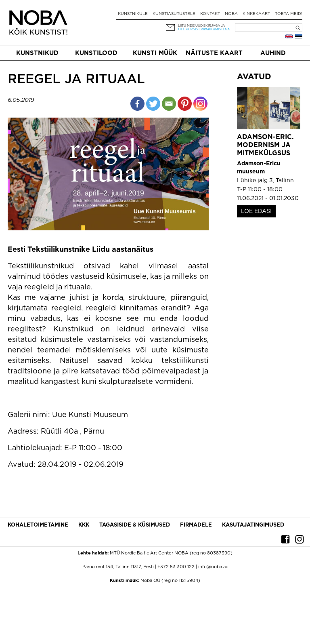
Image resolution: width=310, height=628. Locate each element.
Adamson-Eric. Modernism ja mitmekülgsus (265, 145)
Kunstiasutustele (174, 14)
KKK (83, 525)
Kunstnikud (37, 53)
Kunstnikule (133, 14)
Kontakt (210, 14)
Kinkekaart (256, 14)
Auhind (273, 53)
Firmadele (196, 525)
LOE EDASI (256, 211)
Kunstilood (96, 53)
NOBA (231, 14)
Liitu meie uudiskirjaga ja (201, 25)
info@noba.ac (213, 567)
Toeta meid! (288, 14)
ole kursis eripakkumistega (204, 29)
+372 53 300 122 (176, 567)
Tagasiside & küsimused (134, 525)
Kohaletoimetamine (38, 525)
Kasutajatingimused (253, 525)
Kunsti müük (155, 53)
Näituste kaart (214, 53)
